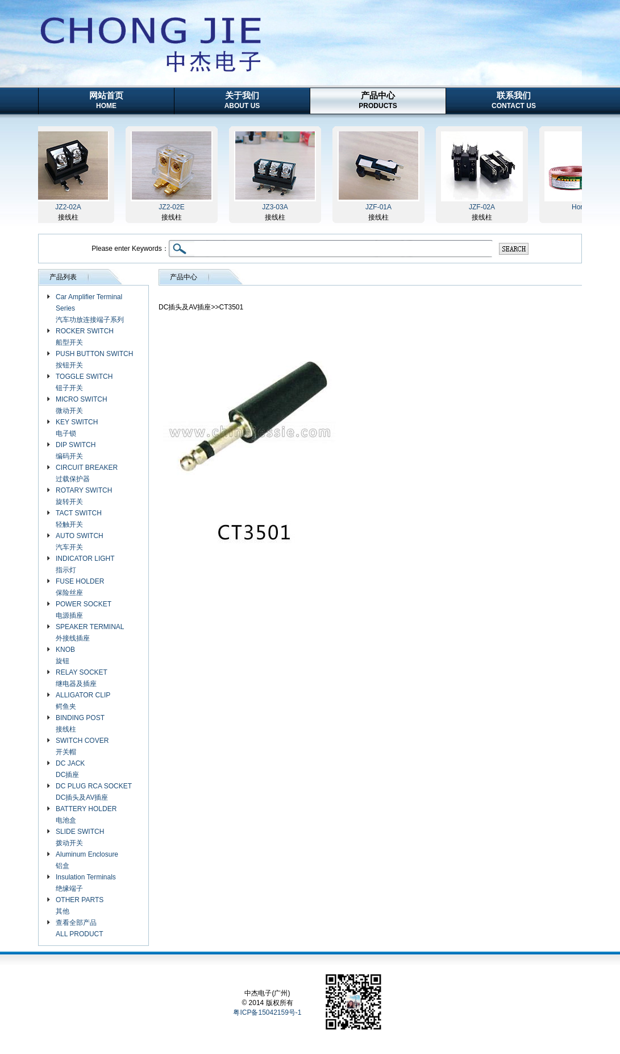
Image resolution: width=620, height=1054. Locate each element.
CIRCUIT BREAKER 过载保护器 (87, 473)
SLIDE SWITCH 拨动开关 (80, 837)
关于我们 (242, 100)
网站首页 (106, 100)
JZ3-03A (276, 207)
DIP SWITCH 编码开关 (75, 450)
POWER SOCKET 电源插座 (83, 609)
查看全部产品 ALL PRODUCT (79, 928)
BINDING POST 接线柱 (80, 723)
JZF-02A (484, 207)
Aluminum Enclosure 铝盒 (87, 860)
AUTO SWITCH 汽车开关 (79, 541)
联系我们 (514, 100)
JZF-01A (380, 207)
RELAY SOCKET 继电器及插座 (81, 678)
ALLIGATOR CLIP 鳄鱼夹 (83, 700)
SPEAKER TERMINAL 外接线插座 (90, 632)
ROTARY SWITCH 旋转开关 (84, 496)
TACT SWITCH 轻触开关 (79, 518)
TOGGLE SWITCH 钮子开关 (84, 382)
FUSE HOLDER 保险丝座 (80, 587)
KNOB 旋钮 (65, 655)
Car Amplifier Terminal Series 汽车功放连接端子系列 (90, 308)
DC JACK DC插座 (70, 769)
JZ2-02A (69, 207)
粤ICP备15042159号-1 (267, 1012)
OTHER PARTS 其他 (79, 905)
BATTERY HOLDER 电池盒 (86, 814)
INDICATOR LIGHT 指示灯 (85, 564)
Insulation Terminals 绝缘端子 (86, 882)
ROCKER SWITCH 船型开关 (85, 336)
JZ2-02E (173, 207)
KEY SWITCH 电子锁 (77, 427)
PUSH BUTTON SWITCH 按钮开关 (94, 359)
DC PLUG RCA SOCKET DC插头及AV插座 (94, 791)
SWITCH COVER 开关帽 (82, 746)
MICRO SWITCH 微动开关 (81, 405)
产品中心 (378, 100)
